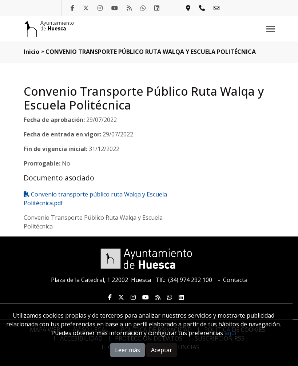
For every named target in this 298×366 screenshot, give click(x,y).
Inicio (31, 52)
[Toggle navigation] (270, 28)
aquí (230, 333)
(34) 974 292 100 (190, 280)
